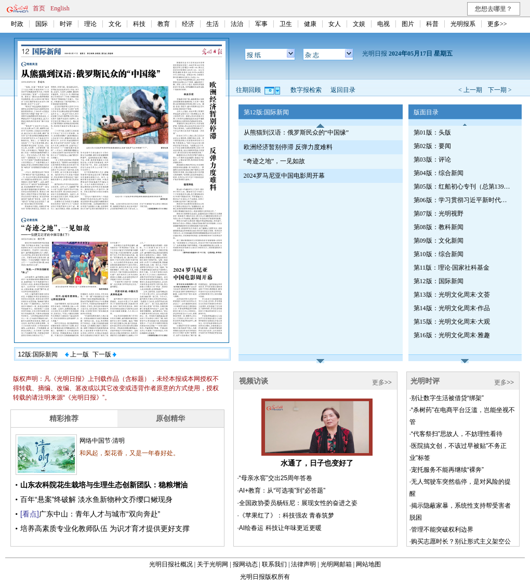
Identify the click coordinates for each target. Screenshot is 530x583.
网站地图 (368, 564)
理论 (90, 24)
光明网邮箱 (336, 564)
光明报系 (463, 24)
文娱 (359, 24)
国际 (41, 24)
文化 (115, 24)
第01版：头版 (432, 132)
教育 (163, 24)
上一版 (77, 354)
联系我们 (274, 564)
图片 (408, 24)
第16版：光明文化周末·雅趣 (452, 335)
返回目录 (342, 90)
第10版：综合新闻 (438, 254)
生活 (212, 24)
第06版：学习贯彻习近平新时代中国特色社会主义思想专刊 (463, 200)
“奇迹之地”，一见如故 (275, 161)
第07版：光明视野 (438, 213)
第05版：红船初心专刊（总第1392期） (463, 186)
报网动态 (245, 564)
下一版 (104, 354)
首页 (39, 8)
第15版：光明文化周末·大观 (452, 321)
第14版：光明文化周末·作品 (452, 308)
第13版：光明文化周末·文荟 (452, 294)
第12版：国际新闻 (438, 281)
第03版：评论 (432, 159)
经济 (188, 24)
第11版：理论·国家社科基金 (452, 267)
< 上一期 (470, 90)
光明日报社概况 (171, 564)
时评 (66, 24)
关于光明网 (212, 564)
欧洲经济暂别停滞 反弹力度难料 (288, 147)
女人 (334, 24)
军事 (261, 24)
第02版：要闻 (432, 146)
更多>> (497, 24)
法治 (237, 24)
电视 (383, 24)
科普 (432, 24)
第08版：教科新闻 (438, 227)
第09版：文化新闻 (438, 240)
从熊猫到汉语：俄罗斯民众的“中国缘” (296, 132)
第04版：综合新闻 (438, 173)
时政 (17, 24)
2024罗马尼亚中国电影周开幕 (284, 175)
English (60, 8)
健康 (310, 24)
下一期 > (500, 90)
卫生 (286, 24)
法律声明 (303, 564)
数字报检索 (306, 90)
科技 (139, 24)
